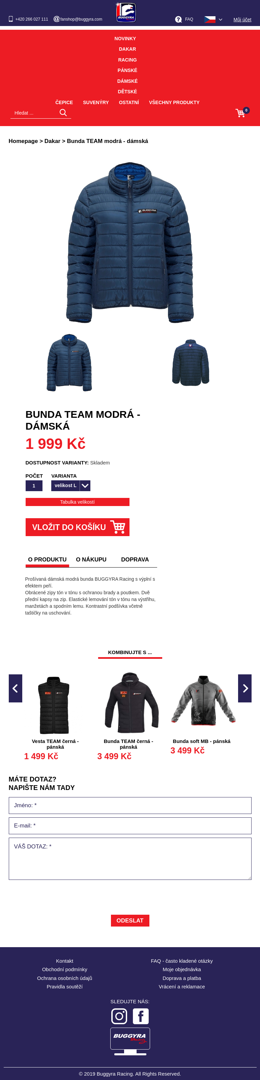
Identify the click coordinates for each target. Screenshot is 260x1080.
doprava (135, 559)
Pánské (127, 70)
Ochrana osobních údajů (64, 978)
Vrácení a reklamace (182, 986)
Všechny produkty (174, 102)
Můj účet (243, 19)
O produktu (47, 559)
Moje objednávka (182, 969)
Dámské (127, 81)
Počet (34, 475)
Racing (127, 60)
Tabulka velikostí (77, 502)
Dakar (127, 49)
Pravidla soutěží (65, 986)
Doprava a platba (182, 978)
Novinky (125, 38)
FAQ (189, 19)
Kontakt (64, 961)
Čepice (64, 102)
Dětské (127, 91)
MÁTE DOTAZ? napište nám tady (42, 783)
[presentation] (60, 898)
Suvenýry (96, 102)
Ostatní (129, 102)
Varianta (64, 475)
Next (245, 688)
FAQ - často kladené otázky (182, 961)
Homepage (23, 141)
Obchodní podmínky (64, 969)
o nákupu (91, 559)
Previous (15, 688)
